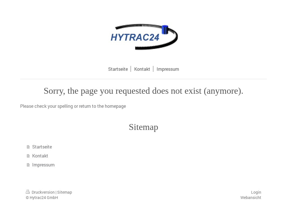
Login (256, 192)
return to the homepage (102, 106)
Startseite (42, 147)
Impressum (43, 165)
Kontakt (40, 156)
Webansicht (250, 197)
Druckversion (40, 192)
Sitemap (64, 192)
